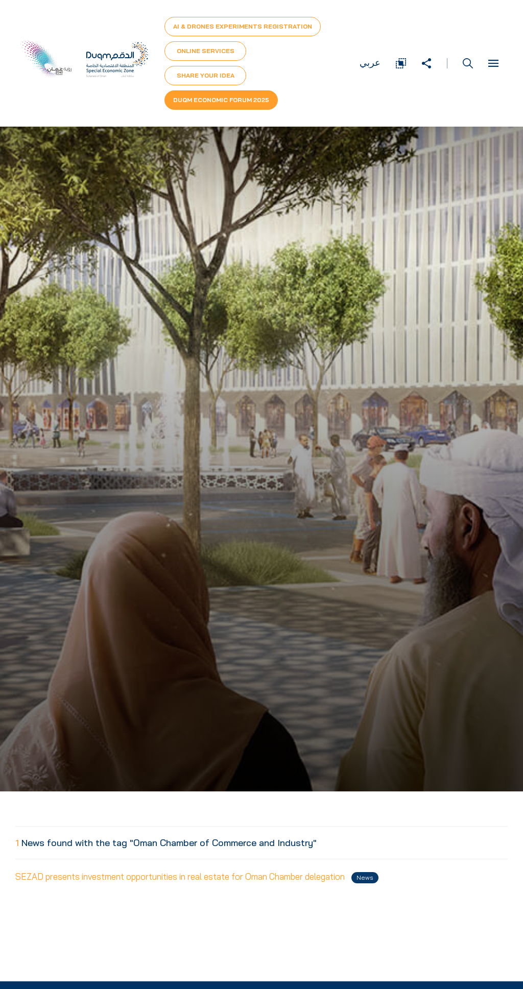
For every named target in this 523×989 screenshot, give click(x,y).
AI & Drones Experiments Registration (242, 26)
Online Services (205, 51)
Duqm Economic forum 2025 (221, 100)
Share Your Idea (205, 75)
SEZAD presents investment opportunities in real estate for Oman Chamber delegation (196, 877)
